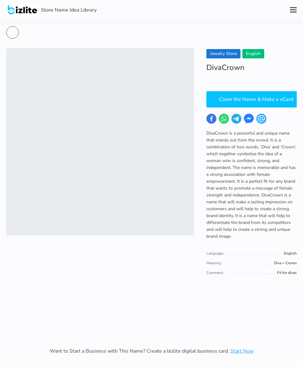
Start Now (242, 351)
